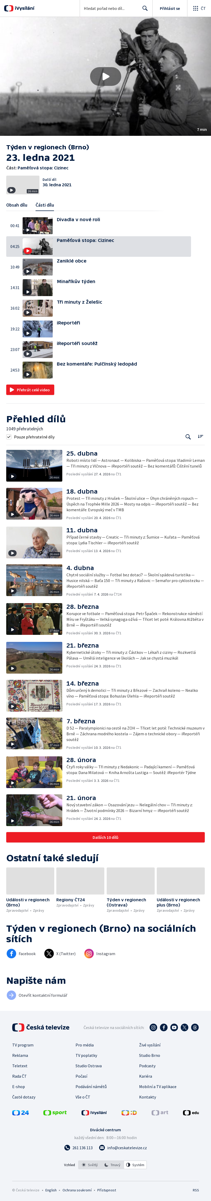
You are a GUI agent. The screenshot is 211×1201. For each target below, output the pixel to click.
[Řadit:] (200, 436)
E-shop (18, 1086)
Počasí (81, 1076)
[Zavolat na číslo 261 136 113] (78, 1148)
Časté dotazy (23, 1097)
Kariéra (145, 1076)
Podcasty (147, 1065)
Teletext (20, 1065)
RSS (196, 1190)
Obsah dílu (16, 205)
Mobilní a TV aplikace (157, 1086)
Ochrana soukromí (77, 1190)
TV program (22, 1044)
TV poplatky (86, 1055)
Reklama (20, 1055)
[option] (90, 1165)
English (51, 1190)
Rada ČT (19, 1076)
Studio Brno (149, 1055)
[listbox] (112, 1164)
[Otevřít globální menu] (199, 8)
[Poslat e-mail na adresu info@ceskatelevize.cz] (123, 1148)
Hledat (143, 10)
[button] (105, 76)
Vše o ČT (83, 1097)
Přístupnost (106, 1190)
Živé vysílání (149, 1044)
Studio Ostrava (89, 1065)
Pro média (85, 1044)
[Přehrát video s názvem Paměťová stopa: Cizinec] (105, 76)
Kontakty (147, 1097)
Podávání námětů (91, 1086)
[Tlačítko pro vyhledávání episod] (188, 437)
